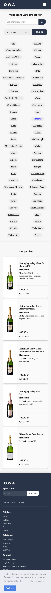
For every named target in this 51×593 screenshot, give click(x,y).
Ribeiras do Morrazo (13, 187)
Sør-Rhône (37, 201)
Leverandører (7, 523)
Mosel (13, 153)
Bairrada (13, 64)
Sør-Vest (13, 208)
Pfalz (13, 173)
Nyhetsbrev (8, 488)
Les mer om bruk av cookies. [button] (33, 581)
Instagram (6, 502)
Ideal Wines (6, 550)
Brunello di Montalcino (13, 78)
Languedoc (37, 125)
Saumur (37, 194)
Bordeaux (13, 71)
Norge (13, 166)
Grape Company (8, 540)
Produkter (6, 520)
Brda (37, 71)
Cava (37, 98)
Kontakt (5, 530)
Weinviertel (13, 235)
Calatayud (37, 84)
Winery (5, 547)
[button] (44, 4)
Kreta (13, 125)
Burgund (13, 84)
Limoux (13, 132)
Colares (13, 112)
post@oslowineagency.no (11, 563)
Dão (37, 112)
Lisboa (38, 132)
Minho (38, 146)
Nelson (13, 160)
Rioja (13, 194)
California (13, 91)
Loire (13, 139)
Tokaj (37, 214)
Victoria (13, 228)
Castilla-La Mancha (13, 98)
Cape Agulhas (38, 91)
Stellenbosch (13, 214)
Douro (13, 119)
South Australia (37, 208)
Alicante (37, 50)
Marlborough (37, 139)
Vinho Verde (37, 228)
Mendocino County (13, 146)
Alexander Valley (13, 50)
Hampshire (37, 119)
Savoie (13, 201)
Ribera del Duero (37, 187)
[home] (9, 4)
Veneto (38, 221)
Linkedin (13, 502)
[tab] (12, 32)
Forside (5, 517)
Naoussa (37, 153)
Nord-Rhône (37, 160)
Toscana (13, 221)
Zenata (38, 235)
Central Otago (13, 105)
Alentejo (37, 43)
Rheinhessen (37, 180)
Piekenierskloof (37, 173)
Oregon (37, 166)
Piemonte (13, 180)
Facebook (21, 502)
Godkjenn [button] (10, 588)
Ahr (13, 43)
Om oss (5, 527)
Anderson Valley (13, 57)
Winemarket (7, 543)
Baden (37, 57)
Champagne (37, 105)
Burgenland (38, 78)
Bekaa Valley (37, 64)
